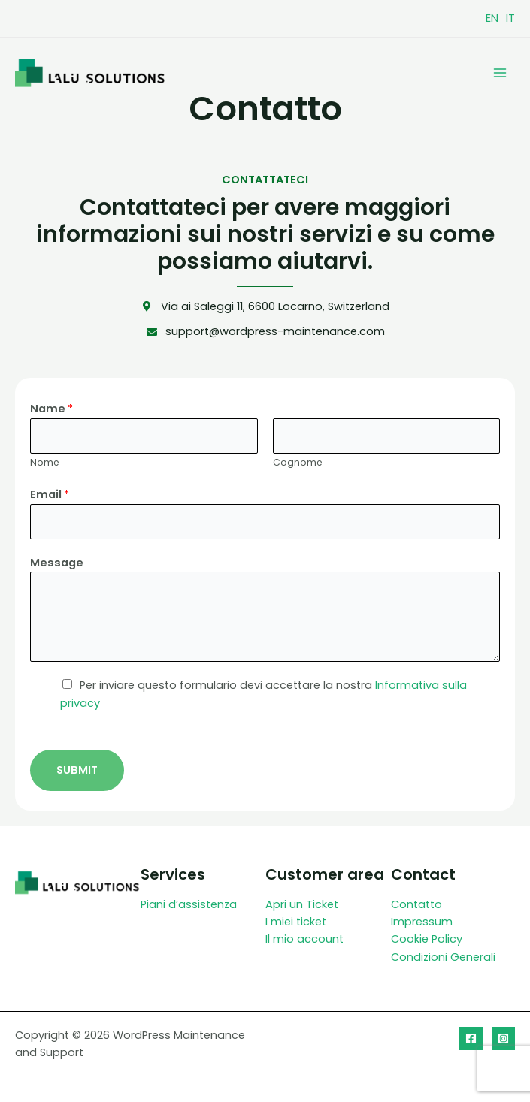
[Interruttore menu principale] (500, 72)
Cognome (298, 462)
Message (56, 562)
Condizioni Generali (443, 957)
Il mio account (304, 939)
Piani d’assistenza (189, 904)
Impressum (422, 921)
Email (49, 494)
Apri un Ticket (301, 904)
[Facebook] (471, 1038)
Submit (77, 769)
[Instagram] (503, 1038)
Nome (44, 462)
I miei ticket (295, 921)
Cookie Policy (426, 939)
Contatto (416, 904)
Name (51, 408)
